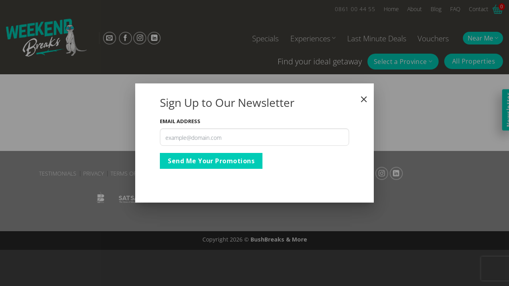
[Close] (364, 99)
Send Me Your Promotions (211, 161)
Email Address (180, 121)
